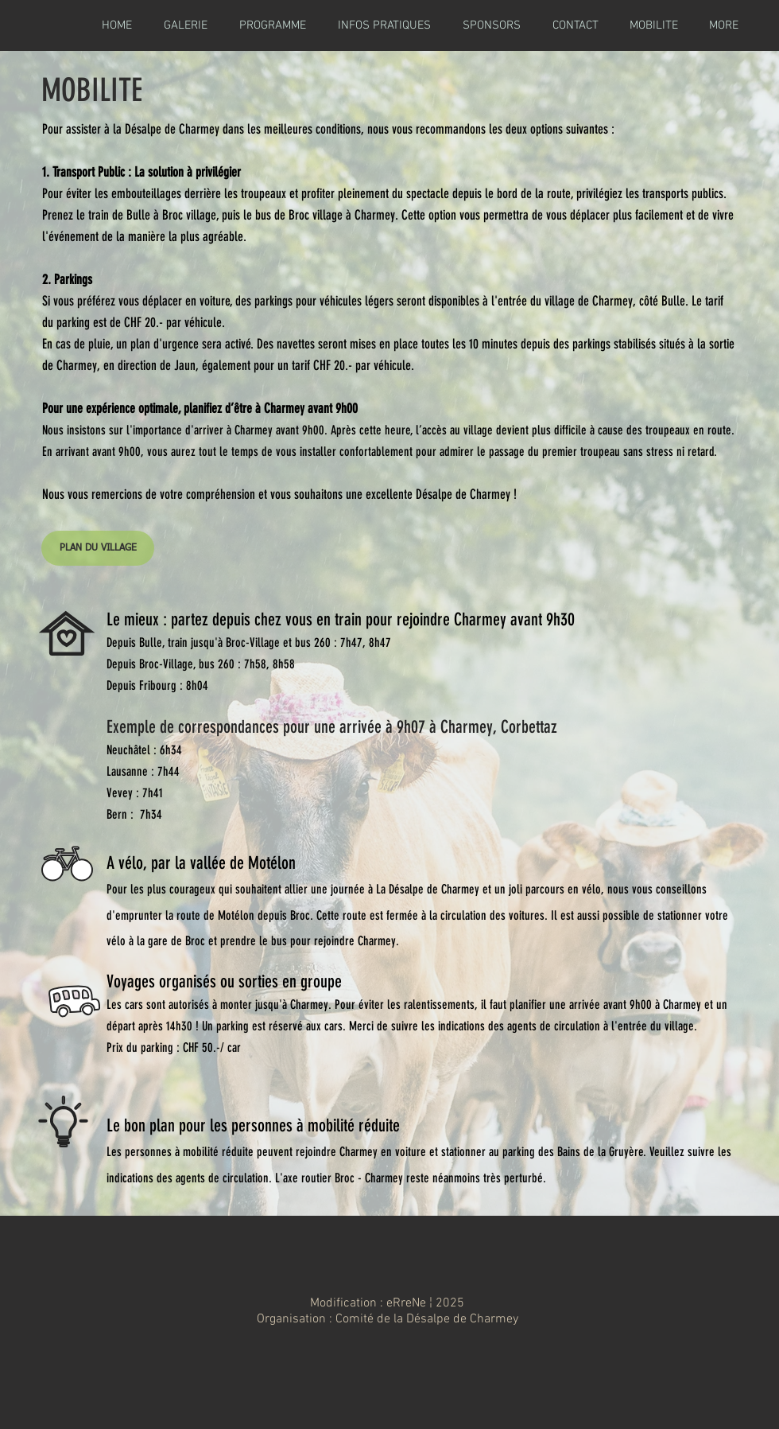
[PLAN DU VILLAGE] (97, 548)
